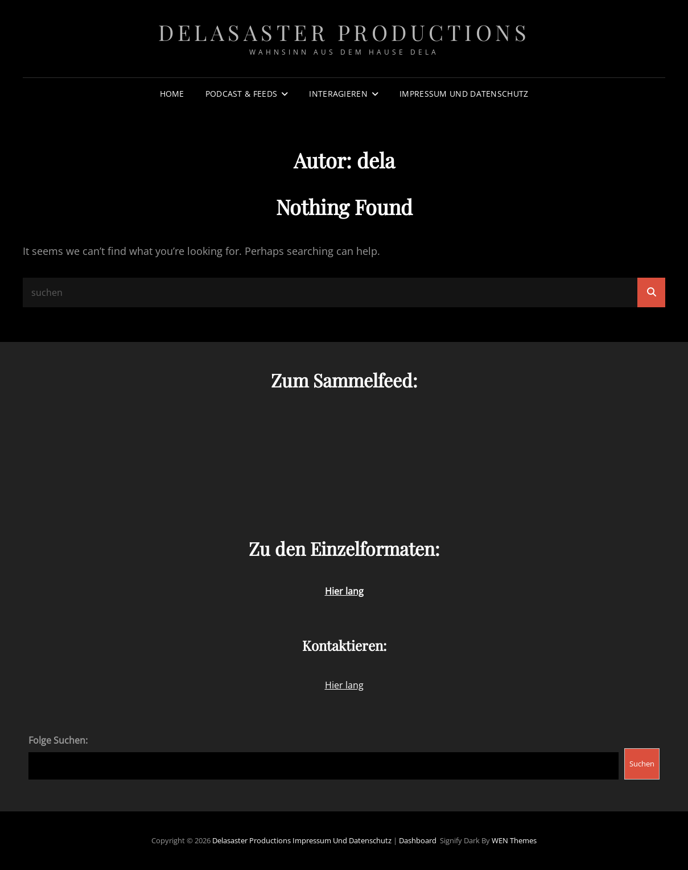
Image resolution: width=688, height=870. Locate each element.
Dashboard (417, 840)
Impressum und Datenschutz (463, 93)
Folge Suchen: (58, 740)
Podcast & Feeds (241, 93)
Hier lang (344, 685)
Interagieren (338, 93)
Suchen (641, 763)
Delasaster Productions (344, 32)
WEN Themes (514, 840)
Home (172, 93)
